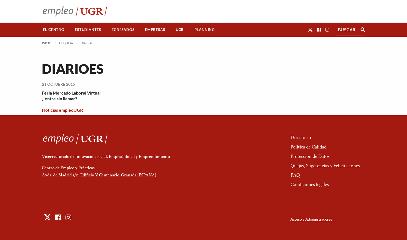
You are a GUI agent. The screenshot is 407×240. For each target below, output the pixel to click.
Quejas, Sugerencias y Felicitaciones (325, 166)
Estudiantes (88, 29)
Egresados (123, 29)
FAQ (295, 175)
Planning (205, 29)
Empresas (155, 29)
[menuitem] (54, 30)
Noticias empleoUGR (62, 110)
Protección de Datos (309, 156)
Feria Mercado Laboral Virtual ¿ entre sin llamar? (71, 95)
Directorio (300, 137)
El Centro (53, 29)
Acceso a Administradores (311, 219)
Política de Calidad (308, 147)
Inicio (46, 43)
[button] (310, 29)
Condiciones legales (309, 184)
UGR (180, 29)
